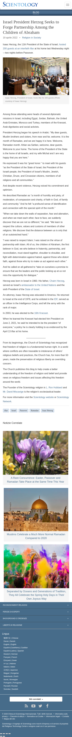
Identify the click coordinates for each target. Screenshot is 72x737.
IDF (56, 299)
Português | (13, 683)
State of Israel (32, 289)
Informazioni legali (53, 716)
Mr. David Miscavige (13, 391)
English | (10, 644)
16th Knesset (41, 313)
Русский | (11, 686)
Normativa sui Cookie (35, 716)
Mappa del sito (9, 719)
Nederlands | (11, 676)
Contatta (65, 716)
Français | (10, 657)
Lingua (5, 634)
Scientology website (43, 397)
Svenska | (11, 689)
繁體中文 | (11, 638)
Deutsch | (11, 654)
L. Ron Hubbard (54, 387)
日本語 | (11, 670)
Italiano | (9, 667)
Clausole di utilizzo (17, 716)
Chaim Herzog (57, 281)
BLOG (36, 12)
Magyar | (11, 673)
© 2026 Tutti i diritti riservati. (27, 714)
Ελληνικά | (10, 660)
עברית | (10, 664)
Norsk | (11, 680)
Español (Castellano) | (16, 648)
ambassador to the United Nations (38, 285)
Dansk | (9, 641)
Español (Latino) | (14, 651)
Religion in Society (31, 37)
